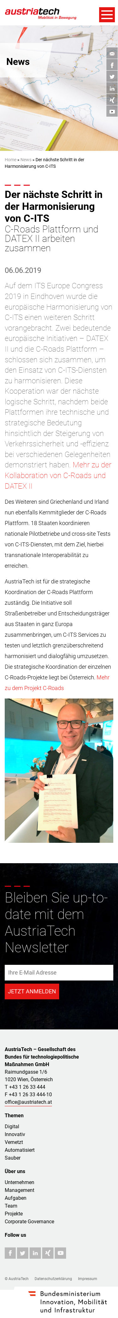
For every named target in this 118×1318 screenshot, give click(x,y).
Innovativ (15, 1134)
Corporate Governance (29, 1222)
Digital (12, 1126)
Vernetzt (14, 1142)
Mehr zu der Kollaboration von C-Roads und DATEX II (58, 475)
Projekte (14, 1214)
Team (11, 1206)
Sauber (12, 1158)
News (25, 159)
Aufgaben (15, 1198)
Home (10, 159)
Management (19, 1190)
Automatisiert (20, 1150)
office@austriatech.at (28, 1102)
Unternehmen (19, 1182)
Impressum (87, 1279)
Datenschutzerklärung (53, 1279)
